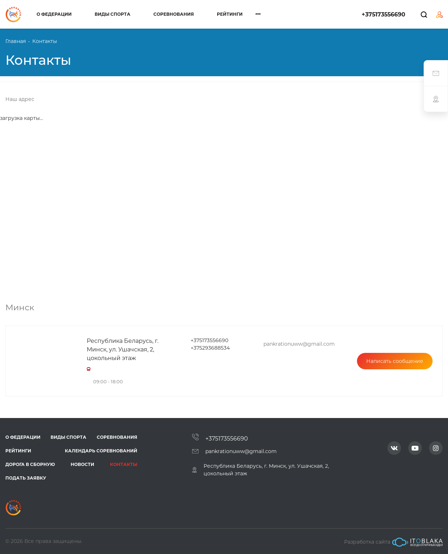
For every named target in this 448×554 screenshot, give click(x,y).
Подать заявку (25, 478)
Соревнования (173, 14)
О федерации (54, 14)
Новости (82, 464)
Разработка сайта (393, 542)
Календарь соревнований (101, 450)
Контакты (123, 464)
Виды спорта (112, 14)
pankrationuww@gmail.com (241, 451)
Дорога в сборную (30, 464)
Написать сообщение (394, 361)
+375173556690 (383, 14)
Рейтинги (230, 14)
